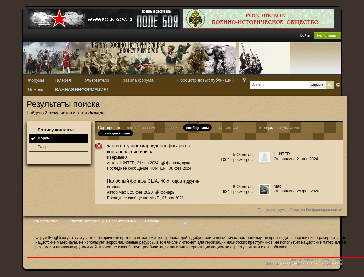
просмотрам (228, 128)
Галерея (63, 80)
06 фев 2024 (180, 168)
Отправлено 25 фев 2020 (296, 191)
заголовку (169, 128)
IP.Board (336, 260)
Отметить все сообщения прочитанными (102, 221)
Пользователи (95, 80)
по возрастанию (115, 133)
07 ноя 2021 (173, 198)
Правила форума (137, 80)
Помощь (36, 89)
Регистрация (327, 35)
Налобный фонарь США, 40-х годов (144, 181)
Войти (305, 35)
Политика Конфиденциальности (315, 210)
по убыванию (288, 128)
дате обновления (141, 128)
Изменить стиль (46, 221)
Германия (119, 157)
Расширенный (338, 84)
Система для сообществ (309, 260)
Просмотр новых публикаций (205, 80)
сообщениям (197, 128)
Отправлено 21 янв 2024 (296, 159)
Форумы (36, 80)
